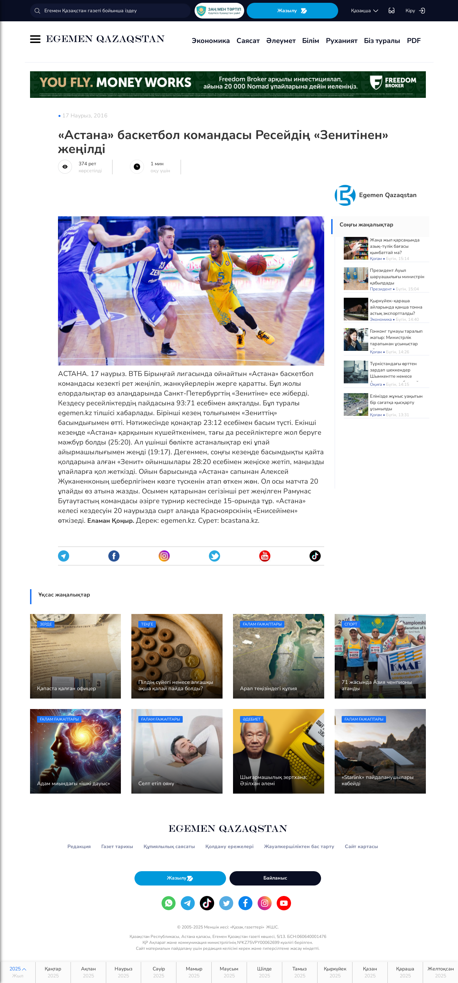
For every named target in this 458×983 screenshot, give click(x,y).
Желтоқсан (441, 973)
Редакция (79, 846)
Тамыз (300, 973)
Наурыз (124, 973)
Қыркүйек (335, 973)
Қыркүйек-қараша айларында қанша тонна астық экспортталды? (396, 307)
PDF (414, 40)
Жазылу (292, 10)
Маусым (229, 973)
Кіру (416, 10)
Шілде (264, 973)
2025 (18, 973)
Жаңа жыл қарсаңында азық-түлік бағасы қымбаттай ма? (395, 246)
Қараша (405, 973)
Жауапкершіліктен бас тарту (299, 846)
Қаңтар (53, 973)
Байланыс (275, 878)
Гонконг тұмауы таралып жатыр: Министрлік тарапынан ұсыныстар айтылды (396, 340)
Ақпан (88, 973)
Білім (310, 40)
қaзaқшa (365, 10)
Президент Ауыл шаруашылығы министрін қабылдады (397, 276)
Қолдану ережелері (229, 846)
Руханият (341, 40)
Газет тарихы (117, 846)
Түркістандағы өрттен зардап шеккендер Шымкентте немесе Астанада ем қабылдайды (397, 373)
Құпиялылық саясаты (169, 846)
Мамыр (194, 973)
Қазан (370, 973)
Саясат (248, 40)
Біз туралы (382, 40)
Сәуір (159, 973)
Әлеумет (281, 40)
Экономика (211, 40)
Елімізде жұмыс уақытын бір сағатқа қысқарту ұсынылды (396, 402)
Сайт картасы (361, 846)
